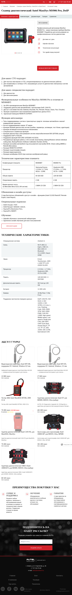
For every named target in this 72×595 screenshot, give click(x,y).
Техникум (36, 580)
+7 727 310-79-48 (64, 2)
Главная (5, 6)
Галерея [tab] (44, 16)
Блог (36, 575)
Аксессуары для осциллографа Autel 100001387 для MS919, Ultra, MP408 (50, 433)
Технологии (36, 584)
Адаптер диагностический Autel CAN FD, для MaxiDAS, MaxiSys (17, 433)
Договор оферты (45, 590)
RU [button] (44, 2)
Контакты (59, 575)
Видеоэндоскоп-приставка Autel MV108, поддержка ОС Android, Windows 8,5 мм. (16, 365)
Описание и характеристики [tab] (9, 16)
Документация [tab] (35, 16)
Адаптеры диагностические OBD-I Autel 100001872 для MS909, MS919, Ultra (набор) (17, 467)
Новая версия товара (48, 68)
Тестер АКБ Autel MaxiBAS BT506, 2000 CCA (16, 399)
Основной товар (52, 6)
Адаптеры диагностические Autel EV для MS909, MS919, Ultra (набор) (52, 399)
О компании (12, 580)
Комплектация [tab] (24, 16)
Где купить (12, 584)
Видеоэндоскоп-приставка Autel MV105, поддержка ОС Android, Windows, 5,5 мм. (52, 365)
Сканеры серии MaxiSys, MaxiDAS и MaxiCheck (31, 6)
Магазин (12, 6)
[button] (32, 37)
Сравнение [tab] (53, 16)
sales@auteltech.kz (38, 570)
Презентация (11, 226)
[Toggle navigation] (50, 2)
